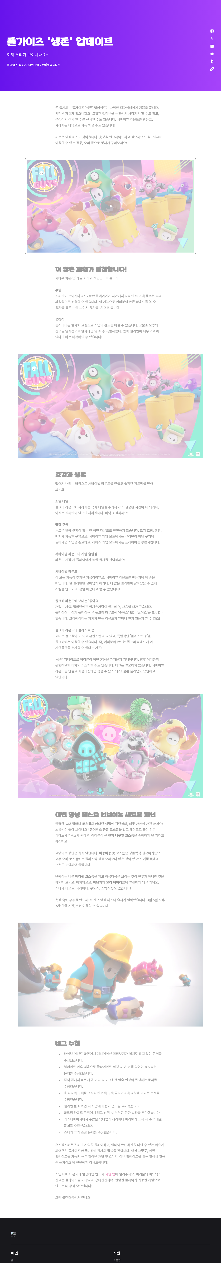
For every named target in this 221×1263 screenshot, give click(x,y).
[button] (209, 33)
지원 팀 (110, 1173)
